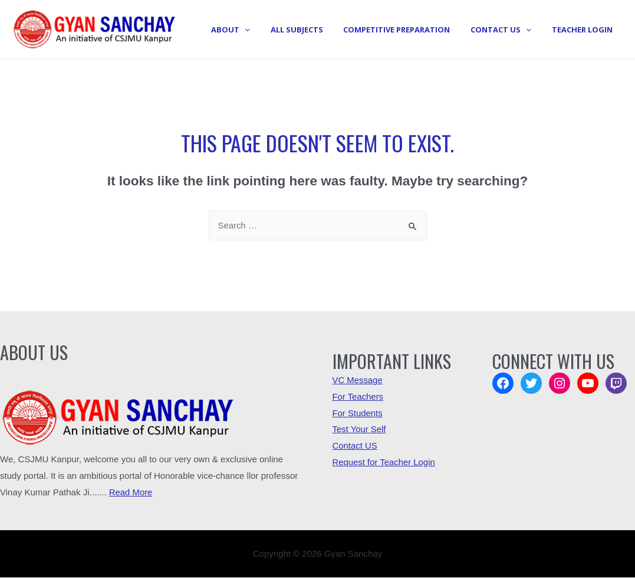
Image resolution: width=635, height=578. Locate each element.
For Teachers (358, 398)
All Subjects (327, 29)
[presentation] (284, 29)
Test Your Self (360, 431)
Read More (131, 493)
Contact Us (513, 29)
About (270, 29)
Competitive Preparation (418, 29)
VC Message (358, 381)
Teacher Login (585, 29)
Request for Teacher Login (384, 464)
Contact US (355, 447)
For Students (358, 414)
